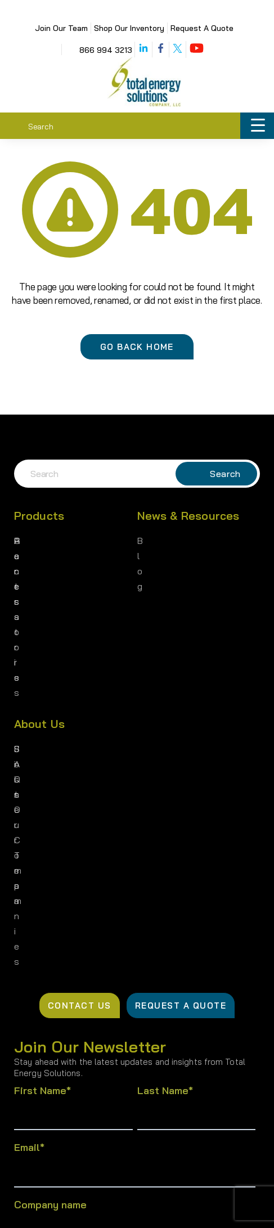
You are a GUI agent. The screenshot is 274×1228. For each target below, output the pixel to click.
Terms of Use (141, 1208)
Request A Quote (201, 28)
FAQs (24, 664)
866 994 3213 (105, 50)
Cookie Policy (218, 1208)
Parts (25, 557)
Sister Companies (50, 630)
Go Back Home (137, 346)
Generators (37, 540)
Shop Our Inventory (129, 28)
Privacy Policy (62, 1208)
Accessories (39, 574)
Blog (146, 540)
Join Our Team (61, 28)
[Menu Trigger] (257, 126)
